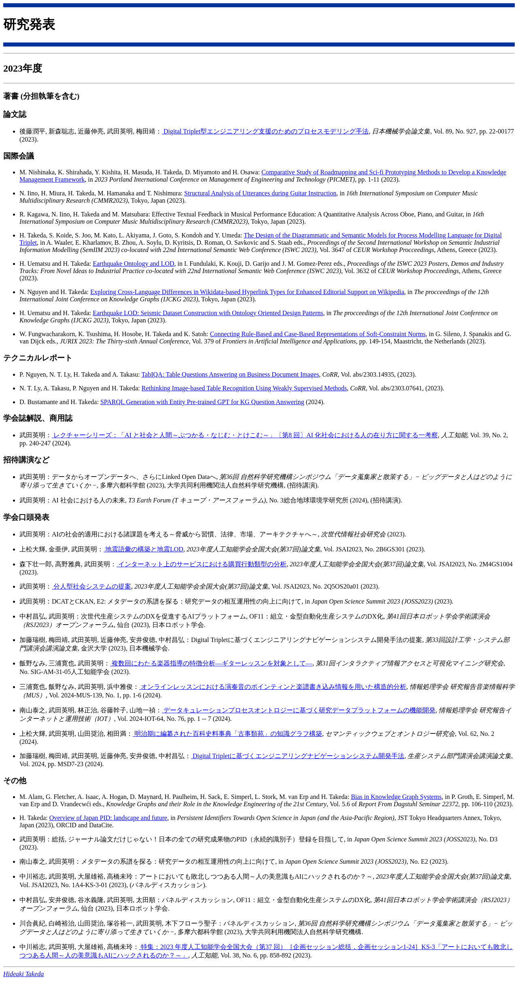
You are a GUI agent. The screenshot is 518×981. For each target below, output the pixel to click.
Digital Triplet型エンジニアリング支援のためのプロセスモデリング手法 (265, 131)
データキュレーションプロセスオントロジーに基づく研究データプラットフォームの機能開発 (298, 710)
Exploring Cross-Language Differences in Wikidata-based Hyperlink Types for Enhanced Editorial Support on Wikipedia (247, 291)
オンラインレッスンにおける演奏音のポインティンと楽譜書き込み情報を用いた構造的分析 (272, 686)
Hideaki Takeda (23, 973)
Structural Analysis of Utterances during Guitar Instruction (260, 193)
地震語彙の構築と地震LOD (143, 549)
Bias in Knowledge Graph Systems (396, 796)
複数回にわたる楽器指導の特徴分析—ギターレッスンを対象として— (211, 663)
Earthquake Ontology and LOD (133, 263)
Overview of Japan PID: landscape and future (108, 817)
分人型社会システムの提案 (91, 586)
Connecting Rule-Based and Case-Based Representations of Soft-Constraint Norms (318, 334)
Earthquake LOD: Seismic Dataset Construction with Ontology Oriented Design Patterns (208, 312)
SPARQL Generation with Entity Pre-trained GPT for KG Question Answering (202, 401)
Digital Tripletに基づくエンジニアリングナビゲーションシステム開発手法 (297, 755)
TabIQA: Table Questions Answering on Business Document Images (230, 374)
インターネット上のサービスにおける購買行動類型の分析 (202, 564)
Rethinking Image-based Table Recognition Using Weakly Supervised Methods (244, 388)
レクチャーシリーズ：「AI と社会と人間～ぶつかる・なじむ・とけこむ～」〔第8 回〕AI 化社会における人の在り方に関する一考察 (245, 435)
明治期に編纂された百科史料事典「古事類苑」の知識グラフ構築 (227, 733)
